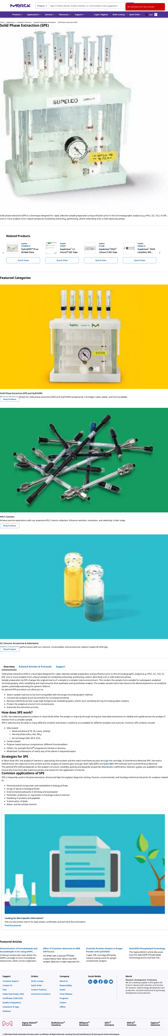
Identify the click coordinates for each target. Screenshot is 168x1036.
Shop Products (9, 399)
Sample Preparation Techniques (44, 22)
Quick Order (134, 14)
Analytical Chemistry (24, 22)
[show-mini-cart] (151, 14)
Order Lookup (119, 14)
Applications (10, 22)
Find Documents (13, 925)
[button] (101, 14)
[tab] (9, 666)
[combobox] (85, 6)
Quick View (23, 260)
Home (2, 22)
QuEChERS (108, 763)
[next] (160, 253)
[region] (84, 253)
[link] (16, 981)
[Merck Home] (20, 5)
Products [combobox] (41, 6)
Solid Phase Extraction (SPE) (68, 22)
